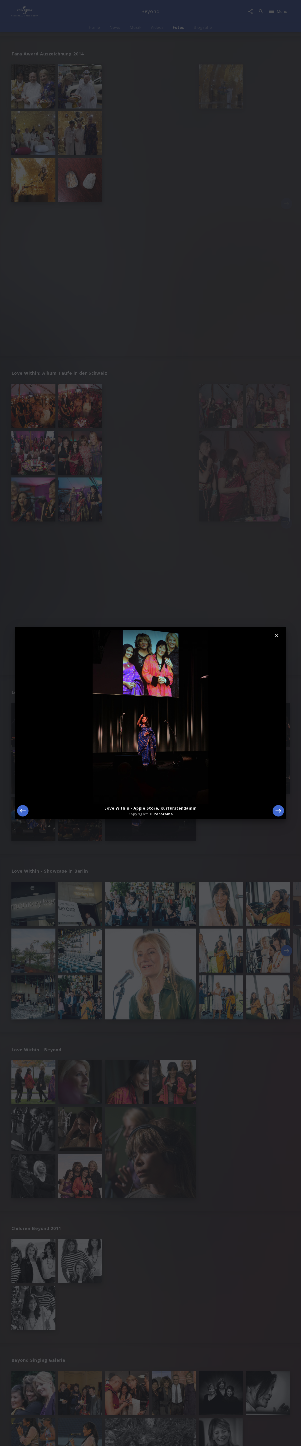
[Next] (278, 810)
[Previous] (22, 810)
